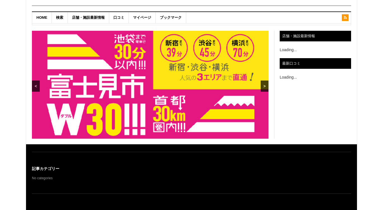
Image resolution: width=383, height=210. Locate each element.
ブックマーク (171, 17)
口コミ (118, 17)
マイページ (142, 17)
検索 (59, 17)
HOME (41, 17)
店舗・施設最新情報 (88, 17)
